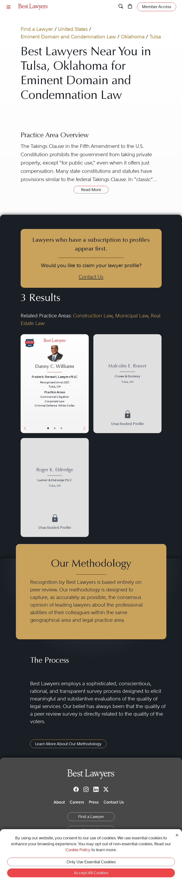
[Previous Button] (24, 383)
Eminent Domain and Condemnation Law (68, 37)
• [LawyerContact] (61, 428)
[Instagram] (86, 789)
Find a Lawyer (37, 29)
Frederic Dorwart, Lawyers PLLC (54, 377)
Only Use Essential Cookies (91, 861)
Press (94, 802)
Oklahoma (133, 37)
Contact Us (91, 277)
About (59, 802)
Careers (77, 802)
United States (73, 29)
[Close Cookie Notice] (177, 835)
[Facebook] (76, 789)
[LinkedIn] (96, 789)
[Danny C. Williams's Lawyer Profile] (54, 356)
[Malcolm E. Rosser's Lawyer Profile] (127, 374)
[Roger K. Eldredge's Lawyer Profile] (54, 478)
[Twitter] (106, 789)
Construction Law (93, 316)
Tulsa (155, 37)
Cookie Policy (78, 849)
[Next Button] (85, 383)
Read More (91, 189)
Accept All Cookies (91, 872)
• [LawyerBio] (55, 428)
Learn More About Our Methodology (68, 743)
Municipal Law (131, 316)
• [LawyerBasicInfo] (48, 428)
